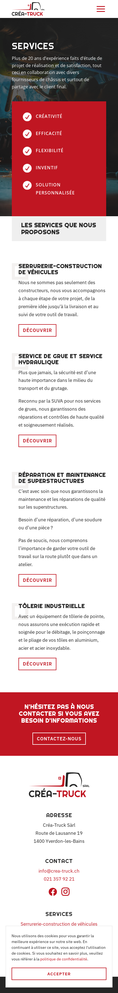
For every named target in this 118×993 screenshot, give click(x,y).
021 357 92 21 (59, 879)
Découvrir (37, 330)
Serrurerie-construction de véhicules (59, 924)
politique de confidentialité (63, 959)
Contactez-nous (59, 739)
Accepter (59, 973)
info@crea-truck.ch (59, 871)
